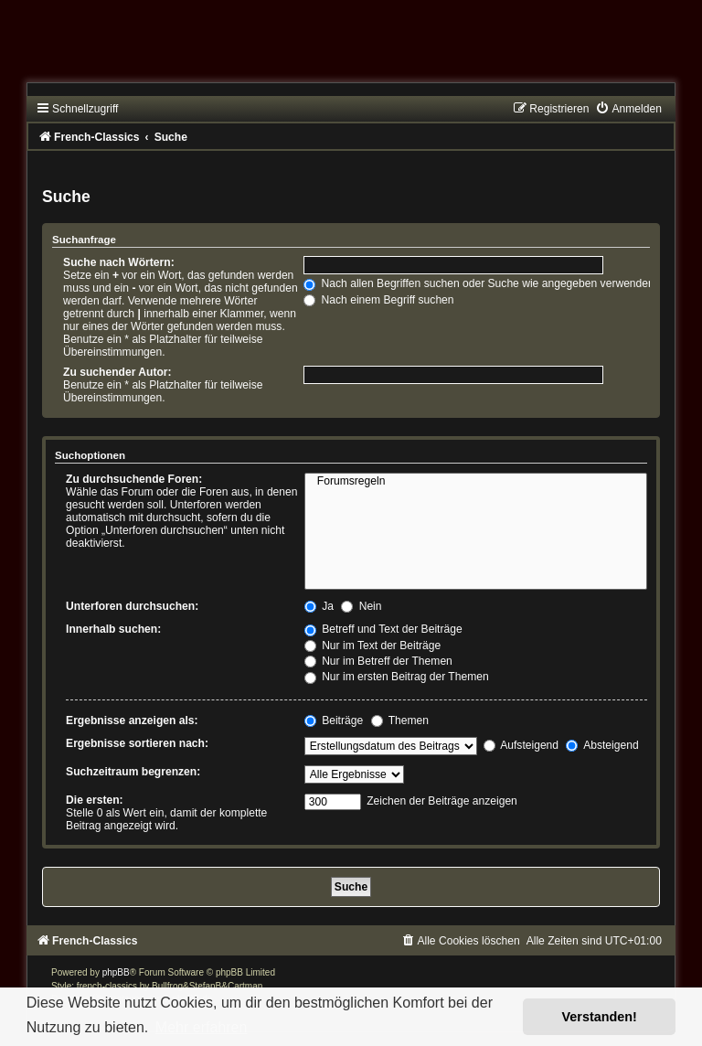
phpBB (116, 972)
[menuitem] (628, 108)
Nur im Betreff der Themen (378, 661)
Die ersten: (94, 800)
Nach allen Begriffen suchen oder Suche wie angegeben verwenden (478, 283)
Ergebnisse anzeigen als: (132, 720)
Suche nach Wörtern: (119, 262)
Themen (400, 720)
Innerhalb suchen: (113, 629)
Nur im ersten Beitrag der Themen (396, 676)
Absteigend (602, 745)
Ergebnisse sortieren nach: (137, 743)
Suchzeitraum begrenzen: (133, 771)
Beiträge (333, 720)
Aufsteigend (521, 745)
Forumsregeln (475, 482)
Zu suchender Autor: (117, 372)
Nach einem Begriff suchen (378, 300)
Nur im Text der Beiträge (372, 645)
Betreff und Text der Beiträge (383, 629)
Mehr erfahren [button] (201, 1027)
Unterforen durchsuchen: (132, 606)
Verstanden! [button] (599, 1016)
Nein (361, 606)
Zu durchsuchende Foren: (134, 479)
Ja (319, 606)
